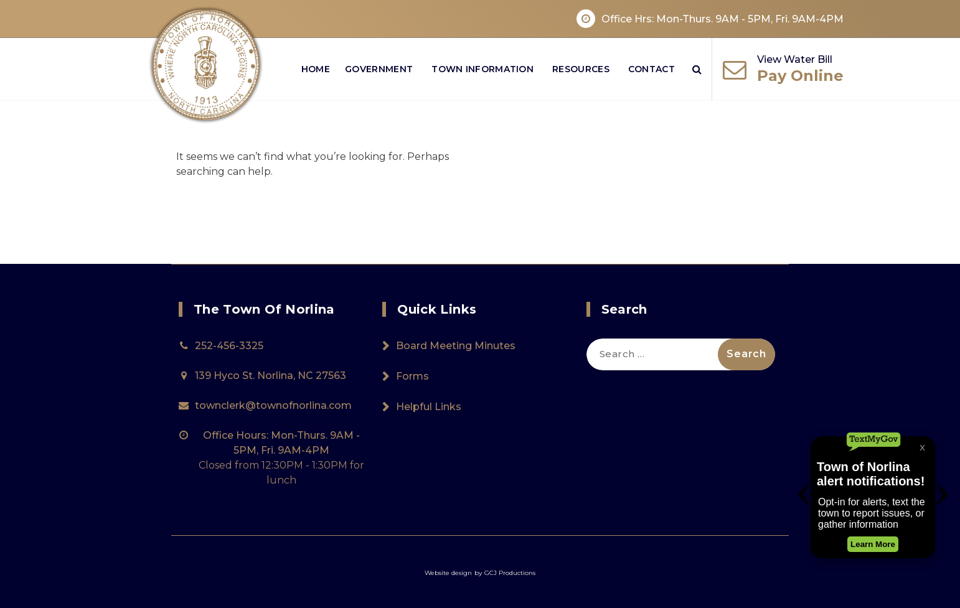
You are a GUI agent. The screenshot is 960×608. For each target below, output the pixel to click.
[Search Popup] (697, 69)
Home (315, 69)
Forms (412, 376)
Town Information (482, 69)
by (478, 573)
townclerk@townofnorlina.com (273, 405)
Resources (580, 69)
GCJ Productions (509, 573)
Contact (651, 69)
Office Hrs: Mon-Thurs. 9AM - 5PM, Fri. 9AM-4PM (722, 19)
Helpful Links (428, 407)
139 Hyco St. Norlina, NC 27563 (270, 375)
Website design (448, 573)
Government (379, 69)
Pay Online (800, 76)
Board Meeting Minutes (455, 346)
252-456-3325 (229, 346)
